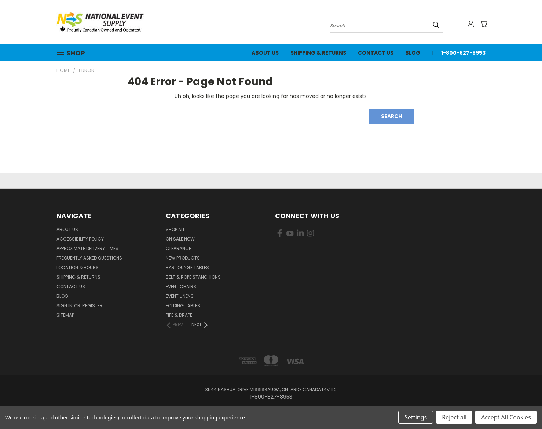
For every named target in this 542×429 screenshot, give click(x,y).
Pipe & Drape (179, 315)
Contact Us (375, 52)
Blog (412, 52)
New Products (183, 258)
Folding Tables (183, 305)
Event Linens (180, 296)
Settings (415, 417)
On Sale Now (180, 239)
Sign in (64, 305)
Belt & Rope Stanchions (193, 277)
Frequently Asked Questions (89, 258)
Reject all (454, 417)
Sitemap (65, 315)
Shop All (175, 229)
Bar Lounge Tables (187, 267)
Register (92, 305)
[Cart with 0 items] (483, 23)
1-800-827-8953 (463, 52)
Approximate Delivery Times (87, 248)
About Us (265, 52)
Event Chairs (181, 286)
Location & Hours (77, 267)
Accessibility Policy (80, 239)
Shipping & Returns (318, 52)
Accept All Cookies (506, 417)
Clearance (178, 248)
